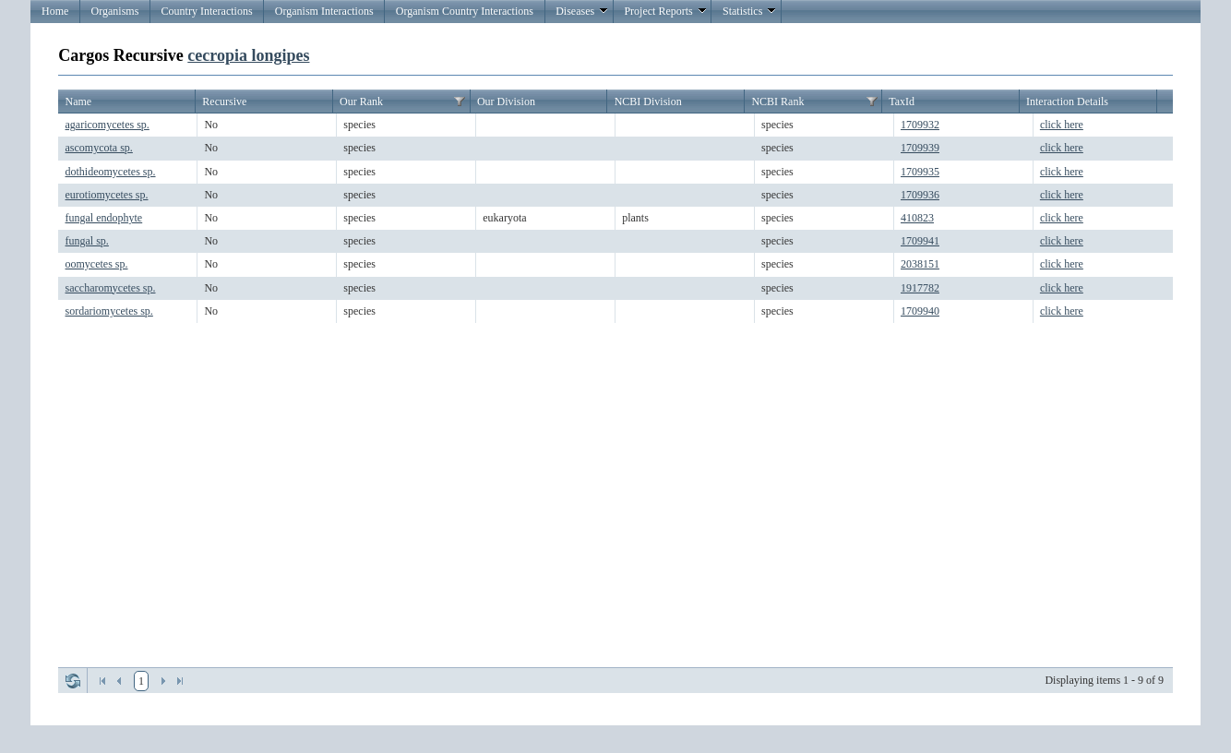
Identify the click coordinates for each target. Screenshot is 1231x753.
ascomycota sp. (99, 147)
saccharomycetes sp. (111, 287)
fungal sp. (87, 240)
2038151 (920, 263)
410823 (917, 217)
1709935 (920, 171)
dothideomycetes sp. (111, 171)
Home (55, 11)
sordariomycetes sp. (109, 311)
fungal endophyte (104, 217)
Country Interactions (207, 11)
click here (1061, 124)
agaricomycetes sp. (107, 124)
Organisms (115, 11)
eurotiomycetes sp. (107, 194)
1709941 (920, 240)
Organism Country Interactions (464, 11)
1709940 (920, 311)
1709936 (920, 194)
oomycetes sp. (97, 263)
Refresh (73, 681)
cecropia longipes (248, 55)
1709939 (920, 147)
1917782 (920, 287)
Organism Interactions (324, 11)
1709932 (920, 124)
